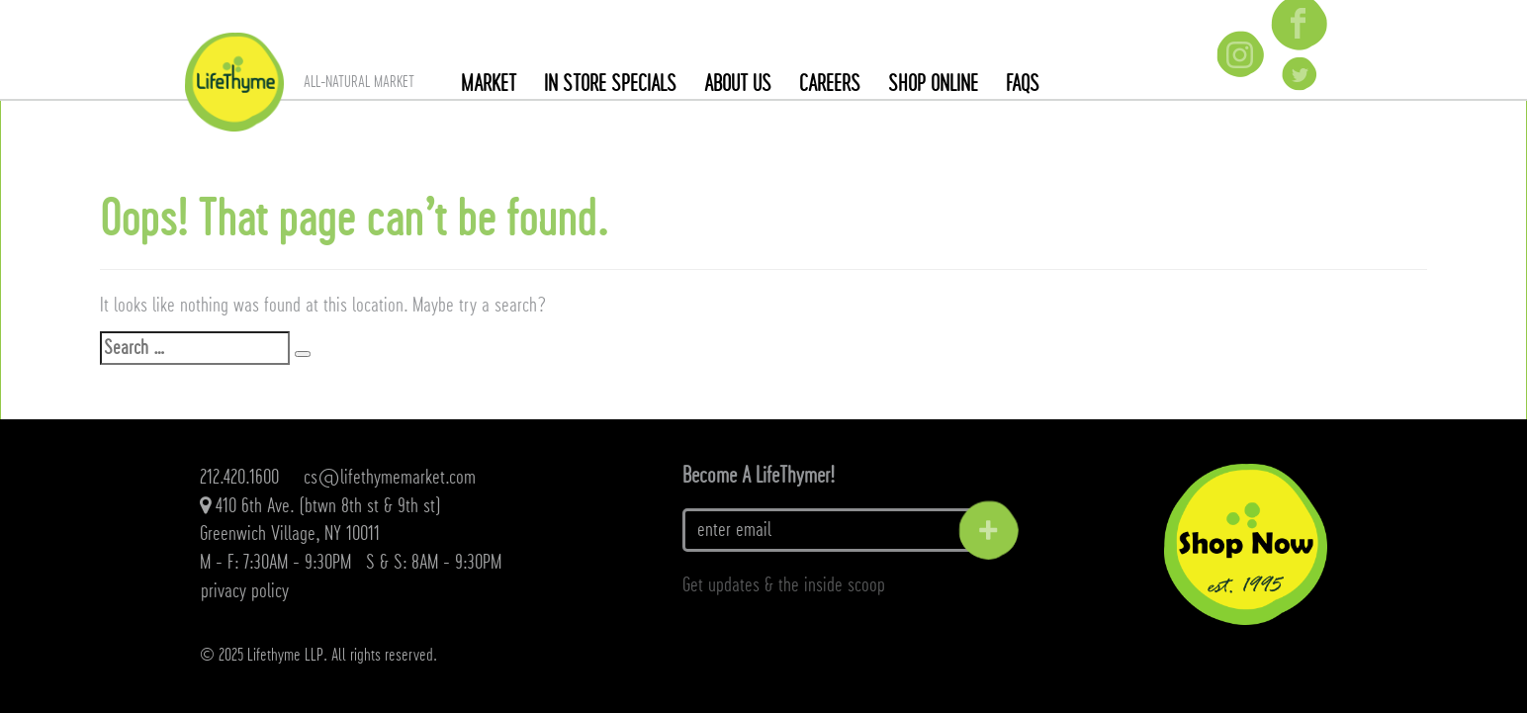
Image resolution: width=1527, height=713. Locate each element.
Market (488, 84)
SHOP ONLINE (933, 84)
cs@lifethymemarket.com (390, 478)
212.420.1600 (239, 478)
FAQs (1022, 84)
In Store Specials (610, 84)
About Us (737, 84)
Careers (829, 84)
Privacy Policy (245, 591)
